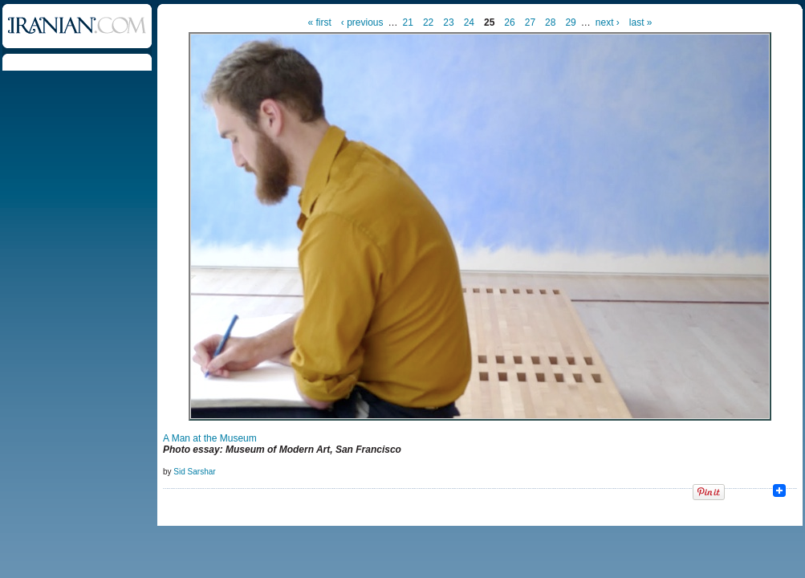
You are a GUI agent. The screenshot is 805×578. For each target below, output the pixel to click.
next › (608, 22)
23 (448, 22)
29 (570, 22)
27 (530, 22)
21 (408, 22)
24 (469, 22)
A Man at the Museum (210, 438)
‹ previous (362, 22)
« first (319, 22)
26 (509, 22)
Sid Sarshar (194, 471)
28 (550, 22)
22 (428, 22)
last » (641, 22)
